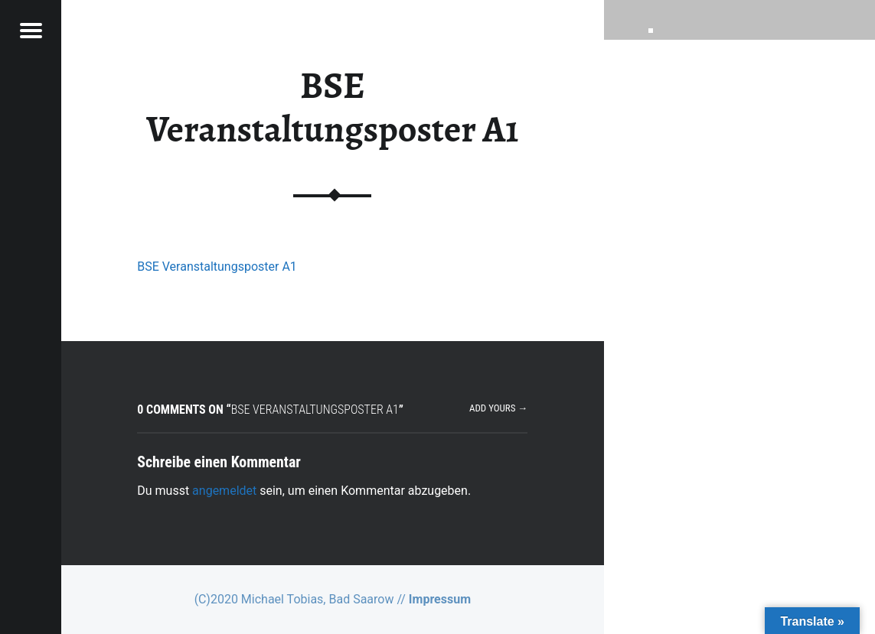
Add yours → (498, 408)
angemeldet (224, 490)
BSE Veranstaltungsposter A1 (217, 266)
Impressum (440, 599)
